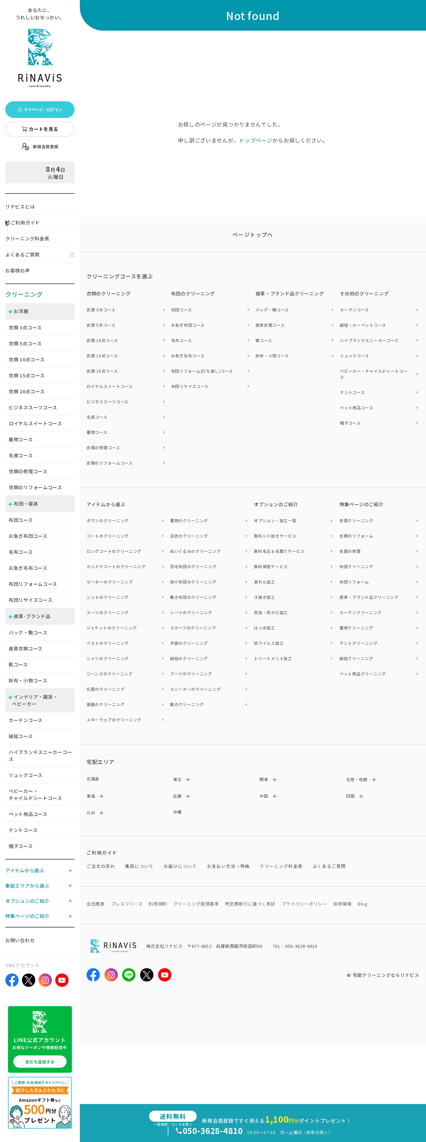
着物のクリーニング (189, 520)
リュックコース (26, 775)
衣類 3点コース (101, 309)
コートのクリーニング (108, 536)
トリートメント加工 (273, 658)
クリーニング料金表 (27, 238)
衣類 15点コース (102, 355)
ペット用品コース (28, 814)
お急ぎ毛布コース (28, 568)
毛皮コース (21, 455)
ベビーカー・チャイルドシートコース (35, 794)
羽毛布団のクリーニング (193, 566)
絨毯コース (21, 736)
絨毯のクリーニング (189, 658)
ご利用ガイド (22, 222)
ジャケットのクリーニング (112, 627)
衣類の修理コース (28, 471)
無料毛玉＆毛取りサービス (279, 551)
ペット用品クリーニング (362, 673)
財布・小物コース (28, 680)
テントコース (23, 830)
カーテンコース (26, 720)
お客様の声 (17, 270)
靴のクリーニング (187, 704)
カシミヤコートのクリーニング (116, 566)
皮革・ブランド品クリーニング (369, 597)
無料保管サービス (271, 566)
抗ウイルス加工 (269, 643)
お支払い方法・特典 (228, 866)
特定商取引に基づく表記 (250, 904)
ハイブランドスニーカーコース (40, 755)
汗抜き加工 (264, 597)
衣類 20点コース (102, 371)
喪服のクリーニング (105, 704)
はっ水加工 (264, 627)
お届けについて (180, 866)
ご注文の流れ (101, 866)
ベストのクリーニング (108, 643)
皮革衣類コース (26, 648)
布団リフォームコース (33, 583)
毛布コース (21, 552)
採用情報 (342, 904)
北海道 (93, 778)
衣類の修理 (350, 551)
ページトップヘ (253, 234)
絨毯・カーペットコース (363, 325)
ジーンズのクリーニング (110, 673)
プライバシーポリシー (304, 904)
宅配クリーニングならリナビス (386, 975)
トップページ (255, 140)
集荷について (139, 866)
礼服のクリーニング (105, 689)
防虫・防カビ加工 (271, 612)
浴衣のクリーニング (189, 536)
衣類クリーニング (356, 520)
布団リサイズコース (30, 599)
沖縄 (177, 812)
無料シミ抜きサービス (275, 536)
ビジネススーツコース (33, 407)
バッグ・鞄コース (28, 632)
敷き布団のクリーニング (193, 597)
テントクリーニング (358, 643)
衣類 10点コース (102, 340)
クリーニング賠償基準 (196, 904)
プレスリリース (127, 904)
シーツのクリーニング (191, 612)
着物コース (21, 439)
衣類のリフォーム (356, 536)
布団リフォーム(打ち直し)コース (202, 371)
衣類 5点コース (101, 325)
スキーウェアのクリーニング (114, 719)
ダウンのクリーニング (108, 520)
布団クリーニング (356, 566)
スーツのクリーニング (108, 612)
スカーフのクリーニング (193, 627)
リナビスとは (20, 206)
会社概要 (96, 904)
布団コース (21, 520)
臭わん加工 (264, 581)
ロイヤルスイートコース (35, 423)
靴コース (18, 664)
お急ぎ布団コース (28, 536)
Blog (363, 904)
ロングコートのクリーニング (114, 551)
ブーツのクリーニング (191, 673)
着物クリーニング (356, 627)
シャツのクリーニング (108, 658)
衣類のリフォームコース (35, 487)
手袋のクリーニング (189, 643)
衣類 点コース (25, 327)
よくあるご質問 (22, 254)
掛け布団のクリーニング (193, 581)
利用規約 (158, 904)
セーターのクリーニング (110, 581)
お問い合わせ (20, 940)
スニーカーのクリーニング (195, 689)
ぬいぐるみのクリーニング (195, 551)
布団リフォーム (354, 581)
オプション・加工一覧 (275, 520)
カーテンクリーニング (360, 612)
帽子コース (21, 846)
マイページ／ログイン (40, 109)
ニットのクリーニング (108, 597)
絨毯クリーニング (356, 658)
